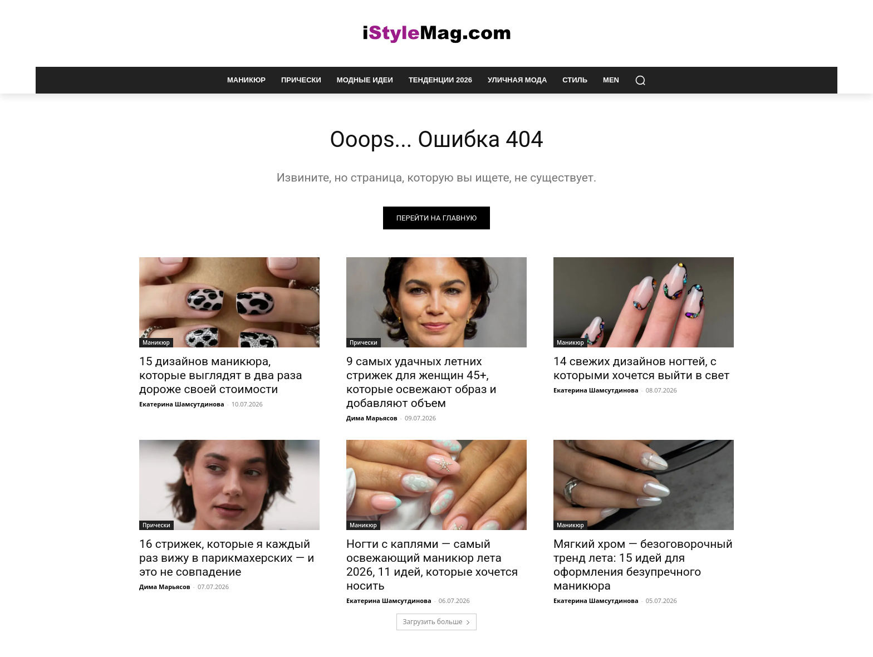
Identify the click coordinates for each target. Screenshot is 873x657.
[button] (640, 80)
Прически (363, 342)
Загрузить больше (436, 621)
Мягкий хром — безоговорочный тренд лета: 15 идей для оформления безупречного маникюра (643, 564)
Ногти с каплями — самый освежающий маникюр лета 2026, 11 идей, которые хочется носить (432, 564)
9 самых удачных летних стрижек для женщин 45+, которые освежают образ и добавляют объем (421, 382)
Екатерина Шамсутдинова (181, 404)
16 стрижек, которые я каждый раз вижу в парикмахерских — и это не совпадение (226, 557)
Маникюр (156, 342)
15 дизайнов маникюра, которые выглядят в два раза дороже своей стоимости (220, 375)
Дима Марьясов (372, 418)
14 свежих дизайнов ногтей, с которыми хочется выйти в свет (641, 368)
